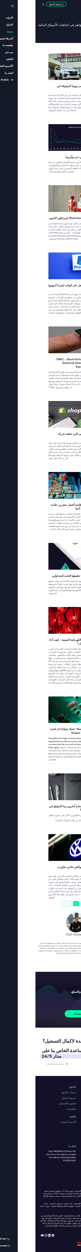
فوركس (73, 1121)
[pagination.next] (29, 904)
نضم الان (41, 1013)
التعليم (37, 1116)
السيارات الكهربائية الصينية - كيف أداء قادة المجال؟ (35, 641)
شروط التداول (33, 1097)
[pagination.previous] (51, 904)
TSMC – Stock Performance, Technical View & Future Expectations (39, 362)
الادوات (73, 1116)
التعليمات (35, 1108)
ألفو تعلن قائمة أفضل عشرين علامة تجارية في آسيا (36, 506)
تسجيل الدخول (20, 4)
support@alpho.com (56, 1064)
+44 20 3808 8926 (20, 1064)
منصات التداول (33, 1092)
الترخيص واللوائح (68, 1162)
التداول (37, 1086)
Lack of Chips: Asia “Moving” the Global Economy (36, 731)
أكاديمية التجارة (32, 1121)
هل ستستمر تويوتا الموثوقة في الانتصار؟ (39, 87)
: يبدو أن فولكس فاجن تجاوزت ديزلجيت (39, 868)
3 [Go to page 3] (35, 903)
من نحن (73, 1146)
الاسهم (73, 1127)
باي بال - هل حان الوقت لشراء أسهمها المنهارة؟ (35, 287)
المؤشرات (71, 1138)
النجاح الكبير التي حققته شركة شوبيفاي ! (39, 435)
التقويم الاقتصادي (31, 1103)
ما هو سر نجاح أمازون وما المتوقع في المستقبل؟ (35, 808)
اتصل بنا (73, 1086)
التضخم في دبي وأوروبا (43, 157)
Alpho (21, 747)
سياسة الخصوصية (68, 1167)
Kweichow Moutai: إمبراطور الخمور (35, 218)
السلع (74, 1132)
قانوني (73, 1151)
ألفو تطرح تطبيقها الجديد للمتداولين (36, 576)
